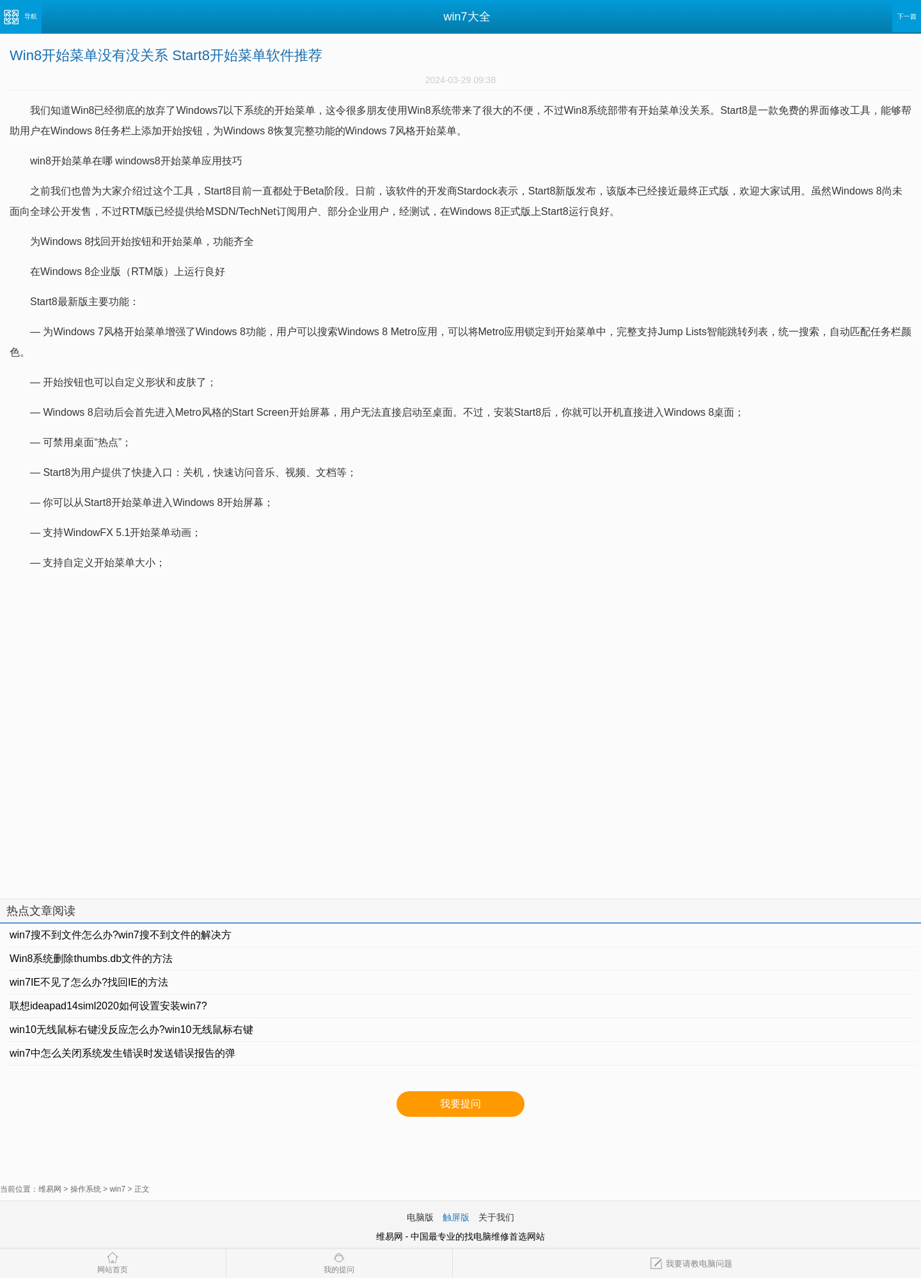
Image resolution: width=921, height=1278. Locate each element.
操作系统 (85, 1189)
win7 (117, 1189)
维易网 (49, 1189)
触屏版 (456, 1217)
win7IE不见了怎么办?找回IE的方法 (89, 982)
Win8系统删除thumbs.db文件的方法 (91, 958)
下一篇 (907, 16)
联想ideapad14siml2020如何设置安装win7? (108, 1005)
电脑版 (420, 1217)
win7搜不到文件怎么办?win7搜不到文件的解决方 (121, 934)
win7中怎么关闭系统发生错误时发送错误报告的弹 (122, 1053)
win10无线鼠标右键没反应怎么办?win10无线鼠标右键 (131, 1029)
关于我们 (496, 1217)
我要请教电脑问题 (691, 1263)
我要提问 (460, 1103)
